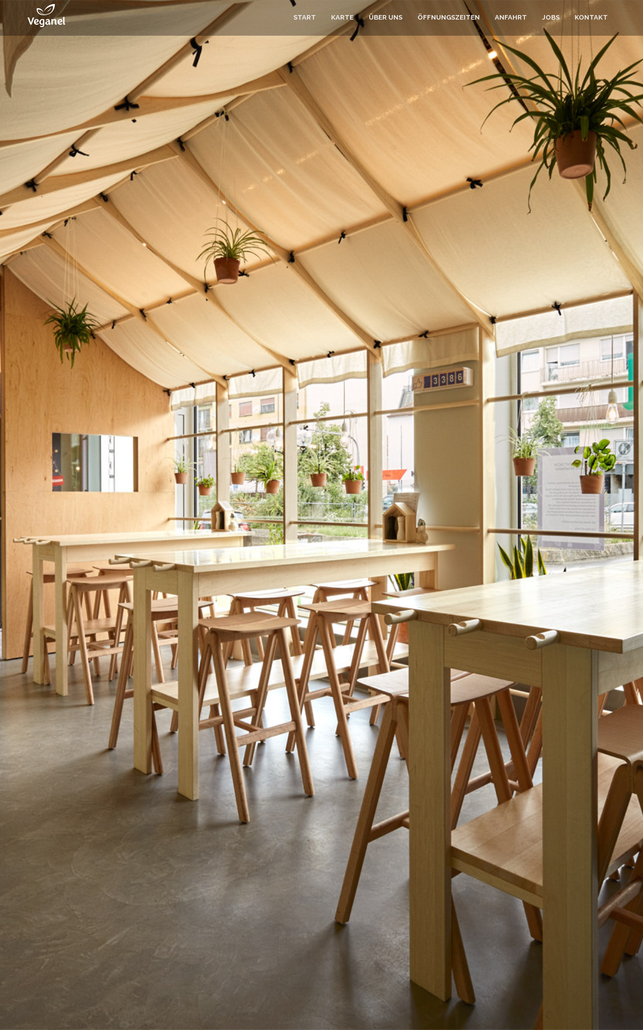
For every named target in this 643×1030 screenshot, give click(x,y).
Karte (342, 17)
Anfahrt (511, 17)
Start (304, 17)
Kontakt (591, 17)
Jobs (551, 17)
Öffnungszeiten (448, 17)
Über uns (385, 17)
